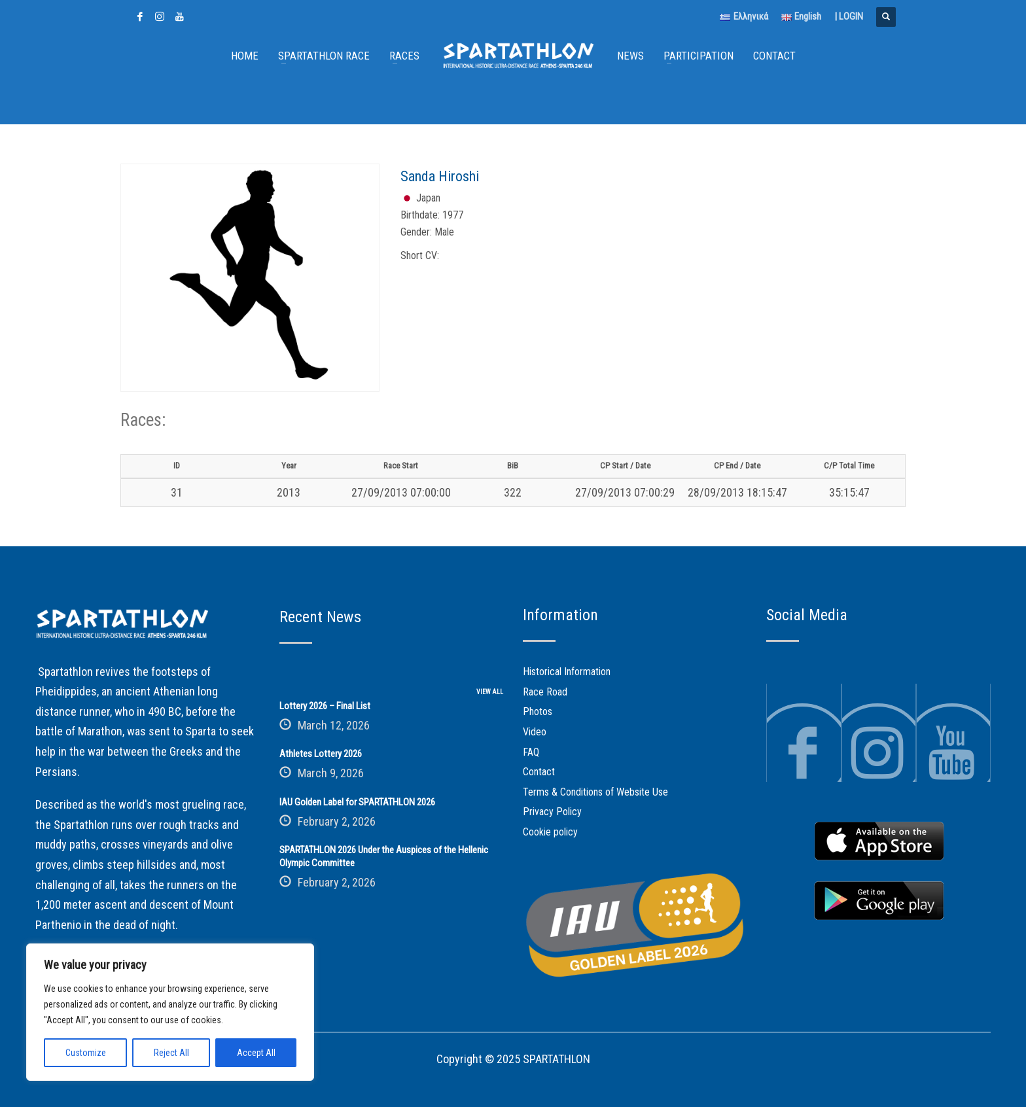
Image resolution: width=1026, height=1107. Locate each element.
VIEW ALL (489, 691)
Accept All (256, 1052)
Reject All (171, 1052)
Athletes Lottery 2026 (320, 754)
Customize (85, 1052)
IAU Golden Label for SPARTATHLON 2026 (357, 802)
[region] (170, 1012)
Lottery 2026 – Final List (324, 706)
